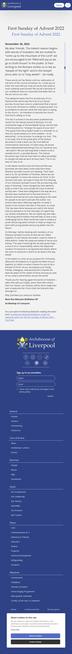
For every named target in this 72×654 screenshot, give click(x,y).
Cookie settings (35, 642)
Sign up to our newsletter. (29, 372)
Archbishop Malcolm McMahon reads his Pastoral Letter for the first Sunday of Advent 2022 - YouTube (30, 317)
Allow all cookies (35, 636)
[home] (11, 5)
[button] (59, 5)
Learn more (15, 630)
